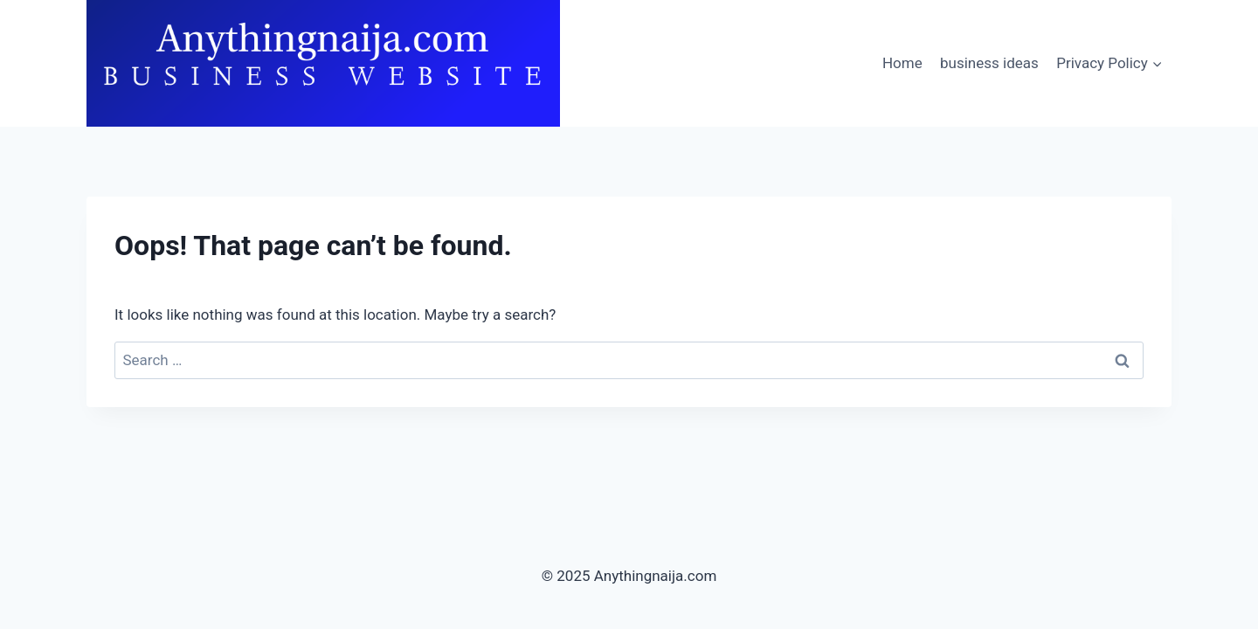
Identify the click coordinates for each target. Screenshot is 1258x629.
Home (902, 63)
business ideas (989, 63)
